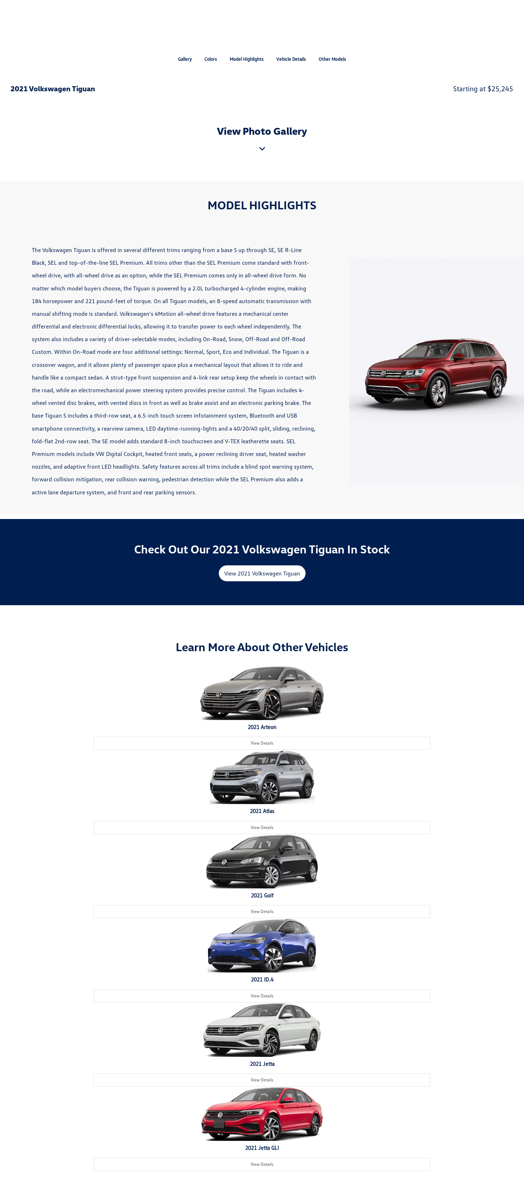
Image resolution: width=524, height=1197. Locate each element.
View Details (262, 743)
